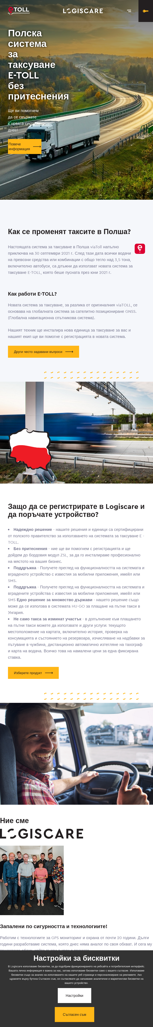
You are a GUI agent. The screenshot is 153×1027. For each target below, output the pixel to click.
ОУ (143, 986)
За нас (89, 986)
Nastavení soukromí (120, 986)
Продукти (44, 986)
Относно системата (17, 986)
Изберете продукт (33, 673)
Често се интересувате (65, 986)
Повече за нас (22, 965)
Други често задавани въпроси (43, 352)
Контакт (104, 986)
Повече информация (25, 146)
